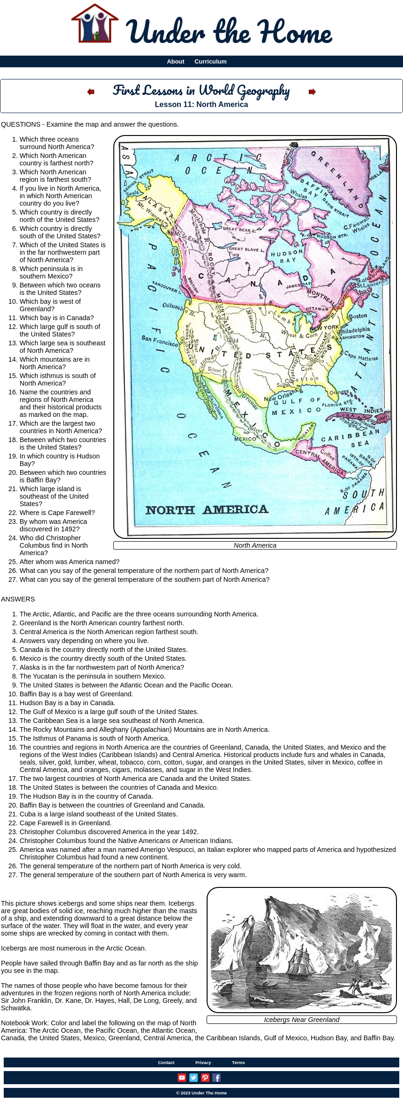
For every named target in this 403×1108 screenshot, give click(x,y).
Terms (238, 1062)
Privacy (203, 1062)
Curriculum (211, 61)
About (175, 61)
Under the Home (229, 31)
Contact (166, 1062)
